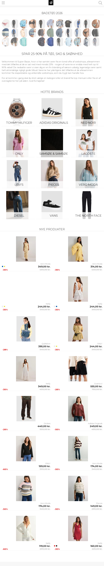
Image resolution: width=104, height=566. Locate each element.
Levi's (19, 184)
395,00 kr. (44, 346)
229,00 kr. (97, 549)
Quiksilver (46, 343)
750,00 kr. (97, 389)
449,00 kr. (96, 270)
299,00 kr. (97, 509)
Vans (54, 215)
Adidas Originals (53, 122)
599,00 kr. (45, 429)
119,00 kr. (44, 546)
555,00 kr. (96, 386)
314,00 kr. (96, 266)
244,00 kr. (44, 306)
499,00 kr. (45, 270)
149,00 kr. (96, 506)
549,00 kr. (45, 349)
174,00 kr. (96, 466)
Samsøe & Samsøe (53, 153)
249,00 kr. (96, 426)
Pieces (53, 184)
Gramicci (98, 383)
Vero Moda (45, 264)
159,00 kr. (44, 466)
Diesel (19, 215)
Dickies (47, 423)
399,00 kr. (45, 469)
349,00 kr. (44, 266)
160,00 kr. (96, 546)
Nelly (48, 304)
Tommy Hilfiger (19, 122)
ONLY (19, 153)
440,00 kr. (44, 426)
